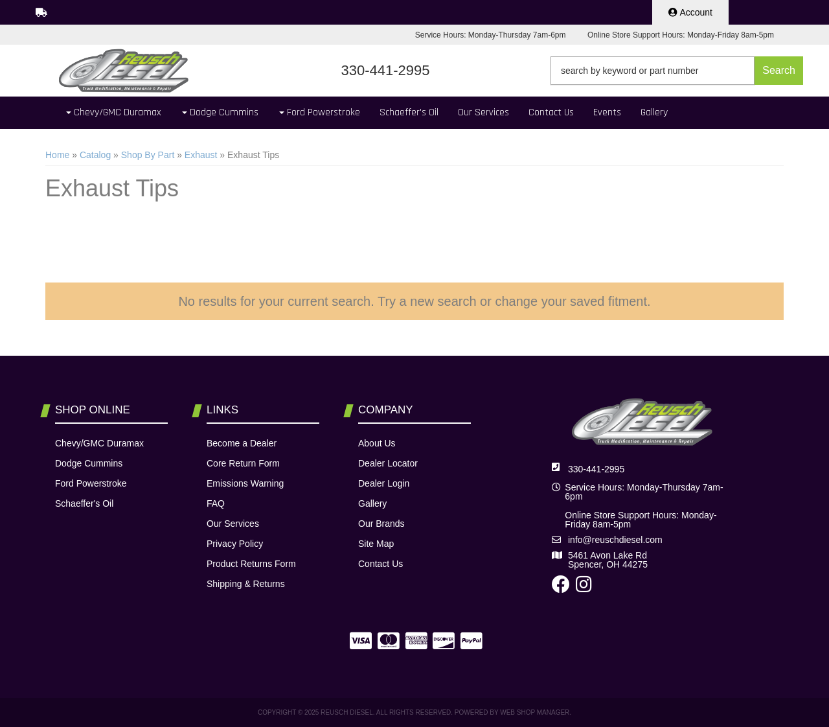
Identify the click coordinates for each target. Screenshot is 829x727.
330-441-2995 (596, 469)
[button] (677, 70)
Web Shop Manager (534, 712)
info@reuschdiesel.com (615, 539)
